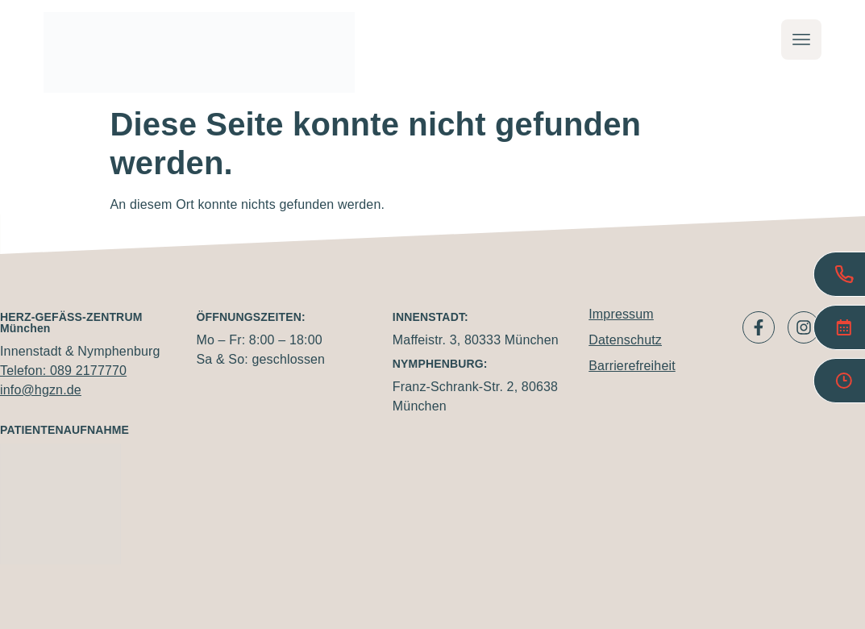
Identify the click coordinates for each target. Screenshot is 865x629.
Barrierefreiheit (632, 366)
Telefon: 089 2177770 (63, 370)
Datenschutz (625, 340)
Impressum (621, 314)
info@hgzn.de (40, 390)
